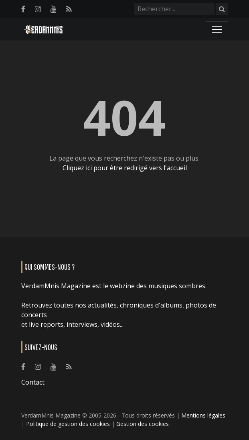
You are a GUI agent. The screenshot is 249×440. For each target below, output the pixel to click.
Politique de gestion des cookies (68, 424)
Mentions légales (203, 415)
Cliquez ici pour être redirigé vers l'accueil (125, 167)
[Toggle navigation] (217, 29)
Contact (33, 382)
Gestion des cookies (142, 424)
